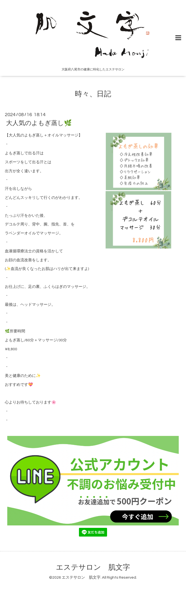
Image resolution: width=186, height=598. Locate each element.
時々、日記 (93, 94)
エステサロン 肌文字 (93, 567)
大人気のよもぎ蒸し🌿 (39, 123)
